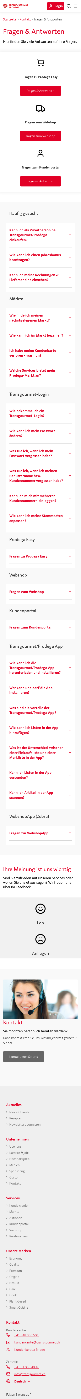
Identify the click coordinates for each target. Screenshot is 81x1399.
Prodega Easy (18, 1236)
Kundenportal (18, 1224)
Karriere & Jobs (19, 1153)
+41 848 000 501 (26, 1335)
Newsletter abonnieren (25, 1125)
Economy (15, 1258)
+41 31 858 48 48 (26, 1367)
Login (59, 6)
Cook (13, 1295)
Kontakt (25, 19)
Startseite (9, 19)
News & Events (19, 1112)
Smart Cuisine (18, 1307)
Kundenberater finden (29, 1349)
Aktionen (15, 1218)
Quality (14, 1264)
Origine (14, 1277)
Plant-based (17, 1301)
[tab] (40, 235)
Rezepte (15, 1118)
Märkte (14, 1212)
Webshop (15, 1230)
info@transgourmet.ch (29, 1374)
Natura (14, 1283)
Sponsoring (17, 1171)
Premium (15, 1271)
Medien (14, 1165)
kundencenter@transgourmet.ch (37, 1342)
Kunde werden (19, 1206)
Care (12, 1289)
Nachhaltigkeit (19, 1159)
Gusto (13, 1177)
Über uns (15, 1146)
